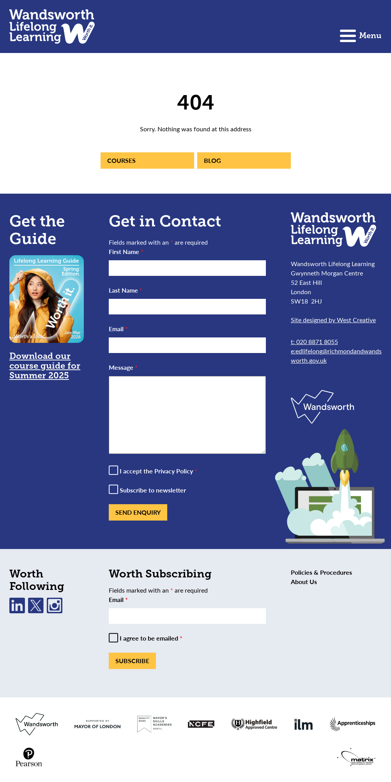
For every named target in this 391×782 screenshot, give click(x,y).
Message (123, 367)
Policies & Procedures (321, 572)
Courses (121, 160)
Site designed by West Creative (333, 320)
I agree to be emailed (151, 638)
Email (118, 328)
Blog (212, 160)
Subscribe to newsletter (153, 490)
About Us (304, 581)
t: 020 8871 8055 (314, 341)
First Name (126, 251)
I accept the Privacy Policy (158, 471)
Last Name (125, 290)
